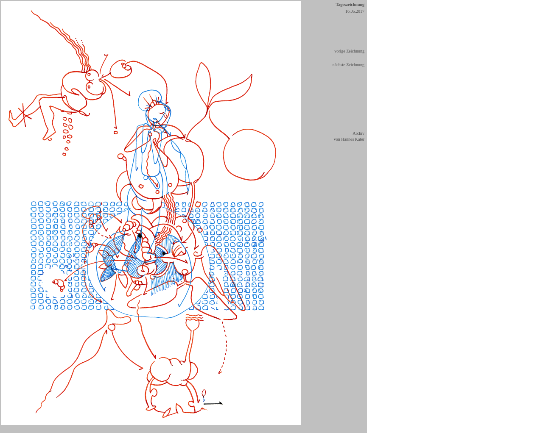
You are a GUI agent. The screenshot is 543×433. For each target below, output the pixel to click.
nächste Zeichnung (348, 64)
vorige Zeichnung (349, 51)
